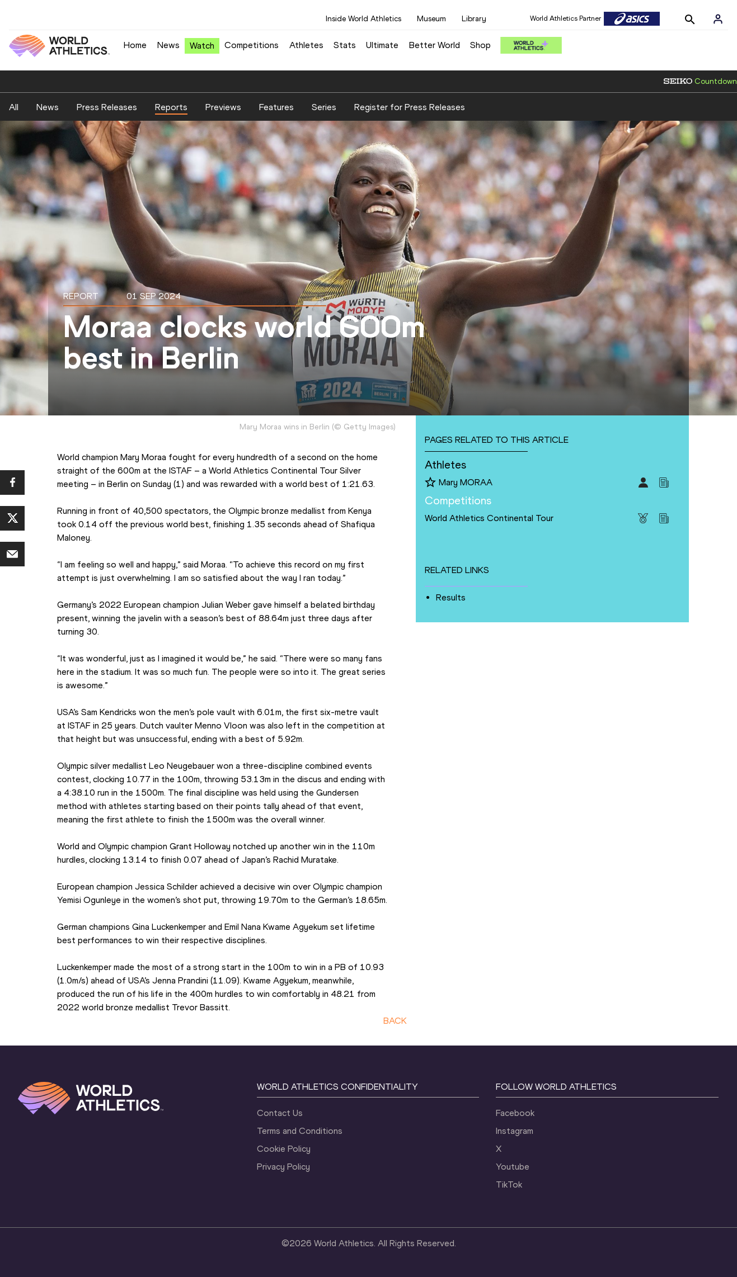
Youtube (512, 1166)
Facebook (515, 1113)
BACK (395, 1020)
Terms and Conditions (299, 1130)
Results (451, 597)
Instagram (514, 1130)
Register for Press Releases (409, 107)
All (13, 107)
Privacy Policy (283, 1166)
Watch (202, 45)
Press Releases (107, 107)
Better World (434, 45)
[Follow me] (430, 483)
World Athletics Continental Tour (489, 518)
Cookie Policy (284, 1148)
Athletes (306, 45)
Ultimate (382, 45)
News (168, 45)
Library (474, 18)
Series (324, 107)
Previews (223, 107)
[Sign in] (718, 19)
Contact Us (280, 1113)
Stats (345, 45)
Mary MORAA (465, 482)
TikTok (509, 1184)
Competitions (251, 45)
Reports (171, 107)
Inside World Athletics (363, 18)
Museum (431, 18)
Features (276, 107)
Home (135, 45)
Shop (480, 45)
